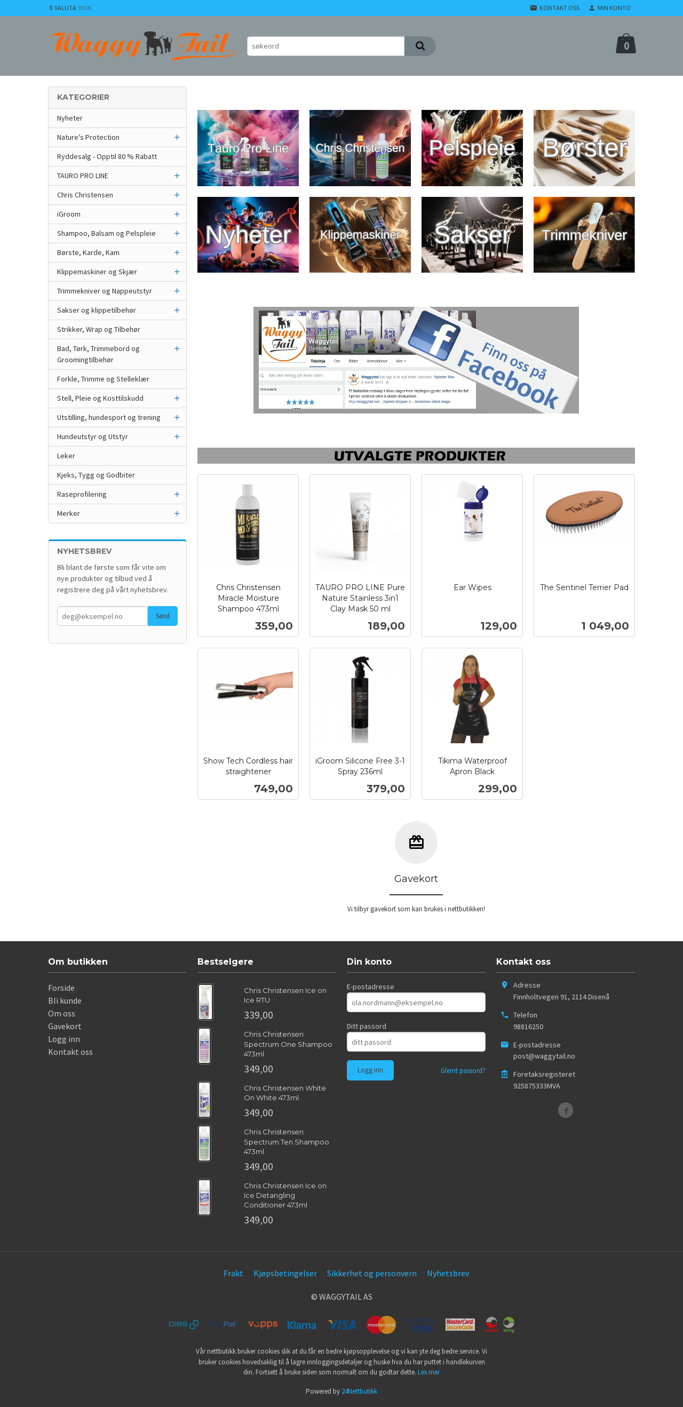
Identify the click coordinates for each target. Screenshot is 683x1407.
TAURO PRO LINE (82, 175)
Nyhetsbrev (448, 1273)
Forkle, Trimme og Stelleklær (103, 379)
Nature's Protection (88, 137)
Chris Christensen (85, 195)
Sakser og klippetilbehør (96, 310)
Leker (66, 455)
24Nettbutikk (359, 1391)
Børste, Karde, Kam (88, 252)
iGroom (69, 214)
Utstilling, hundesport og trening (109, 417)
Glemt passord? (463, 1070)
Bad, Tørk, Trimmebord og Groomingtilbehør (98, 354)
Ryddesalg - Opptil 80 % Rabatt (107, 156)
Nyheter (70, 118)
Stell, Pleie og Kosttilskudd (100, 398)
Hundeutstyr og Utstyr (92, 436)
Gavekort (65, 1026)
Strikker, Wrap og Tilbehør (98, 329)
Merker (68, 513)
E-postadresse (370, 986)
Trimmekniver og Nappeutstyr (104, 291)
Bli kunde (65, 1000)
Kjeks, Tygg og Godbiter (96, 475)
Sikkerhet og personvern (372, 1273)
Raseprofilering (82, 494)
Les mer (429, 1372)
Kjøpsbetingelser (285, 1273)
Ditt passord (366, 1026)
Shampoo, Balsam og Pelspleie (106, 233)
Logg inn (64, 1039)
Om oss (61, 1013)
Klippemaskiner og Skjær (97, 271)
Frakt (233, 1273)
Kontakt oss (70, 1051)
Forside (61, 987)
